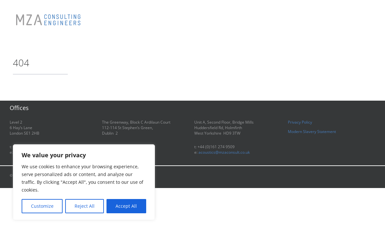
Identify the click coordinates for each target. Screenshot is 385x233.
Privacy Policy (300, 122)
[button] (348, 13)
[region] (84, 182)
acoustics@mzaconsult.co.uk (224, 152)
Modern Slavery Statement (312, 131)
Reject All (85, 206)
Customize (42, 206)
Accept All (126, 206)
